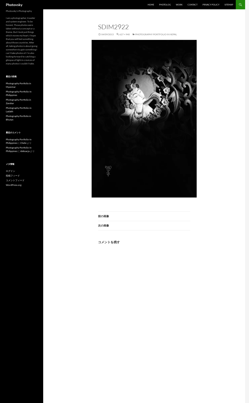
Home (151, 4)
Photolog (165, 4)
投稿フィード (13, 175)
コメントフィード (15, 180)
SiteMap (228, 4)
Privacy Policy (211, 4)
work (179, 4)
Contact (192, 4)
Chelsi (23, 142)
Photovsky (14, 5)
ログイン (10, 170)
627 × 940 (124, 34)
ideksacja (25, 151)
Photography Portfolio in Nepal (156, 34)
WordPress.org (13, 185)
